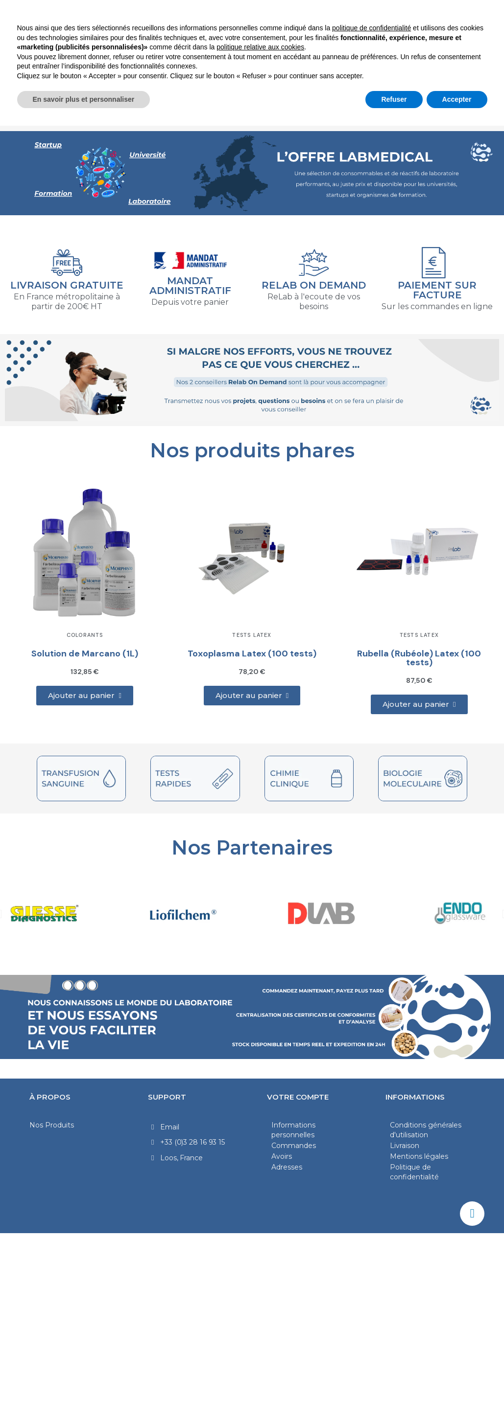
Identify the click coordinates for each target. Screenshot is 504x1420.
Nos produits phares (252, 450)
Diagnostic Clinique (219, 97)
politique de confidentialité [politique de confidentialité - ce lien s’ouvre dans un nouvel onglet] (371, 1322)
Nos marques (306, 119)
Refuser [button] (394, 1393)
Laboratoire (48, 97)
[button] (84, 695)
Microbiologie (126, 97)
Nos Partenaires (252, 847)
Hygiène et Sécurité (215, 120)
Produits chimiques (441, 97)
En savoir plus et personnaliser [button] (84, 1393)
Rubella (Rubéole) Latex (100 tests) (419, 658)
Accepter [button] (457, 1393)
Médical (300, 97)
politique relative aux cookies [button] (260, 1341)
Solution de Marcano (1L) (84, 653)
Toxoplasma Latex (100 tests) (252, 653)
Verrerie (359, 97)
